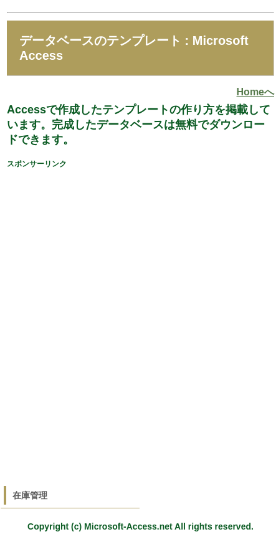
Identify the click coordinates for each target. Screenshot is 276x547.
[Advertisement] (137, 315)
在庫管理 (29, 495)
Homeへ (255, 92)
